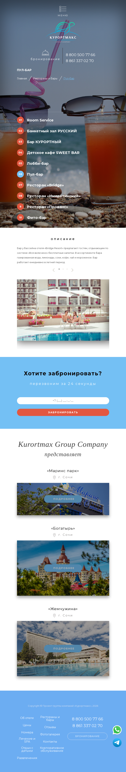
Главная (22, 78)
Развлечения (27, 758)
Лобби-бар (38, 163)
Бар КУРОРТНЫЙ (44, 142)
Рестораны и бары (45, 78)
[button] (59, 269)
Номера (27, 732)
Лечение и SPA (27, 740)
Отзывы (50, 727)
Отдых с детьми (27, 750)
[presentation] (54, 270)
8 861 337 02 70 (80, 60)
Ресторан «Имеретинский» (54, 196)
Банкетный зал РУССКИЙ (52, 131)
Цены (27, 725)
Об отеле (27, 718)
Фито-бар (36, 217)
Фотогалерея (50, 734)
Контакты (50, 741)
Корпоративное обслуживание (52, 750)
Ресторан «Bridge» (45, 185)
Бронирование (45, 59)
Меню (63, 15)
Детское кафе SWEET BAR (53, 153)
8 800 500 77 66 (80, 55)
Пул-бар (68, 78)
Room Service (40, 120)
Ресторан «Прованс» (47, 207)
